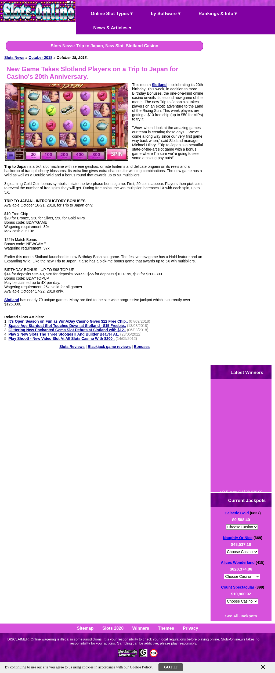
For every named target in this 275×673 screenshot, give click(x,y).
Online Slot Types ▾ (107, 13)
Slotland (159, 85)
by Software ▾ (161, 13)
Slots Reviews (72, 346)
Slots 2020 (113, 628)
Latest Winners (242, 372)
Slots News (14, 57)
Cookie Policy (141, 667)
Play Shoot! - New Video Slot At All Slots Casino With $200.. (62, 338)
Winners (140, 628)
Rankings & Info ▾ (213, 13)
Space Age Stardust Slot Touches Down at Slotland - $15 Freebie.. (67, 325)
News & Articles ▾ (105, 27)
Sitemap (85, 628)
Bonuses (142, 346)
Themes (166, 628)
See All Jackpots (241, 616)
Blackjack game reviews (109, 346)
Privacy (190, 628)
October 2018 (40, 57)
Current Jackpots (242, 500)
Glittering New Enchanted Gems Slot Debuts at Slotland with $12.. (67, 330)
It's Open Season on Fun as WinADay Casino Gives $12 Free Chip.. (68, 321)
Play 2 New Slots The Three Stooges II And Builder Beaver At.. (64, 334)
